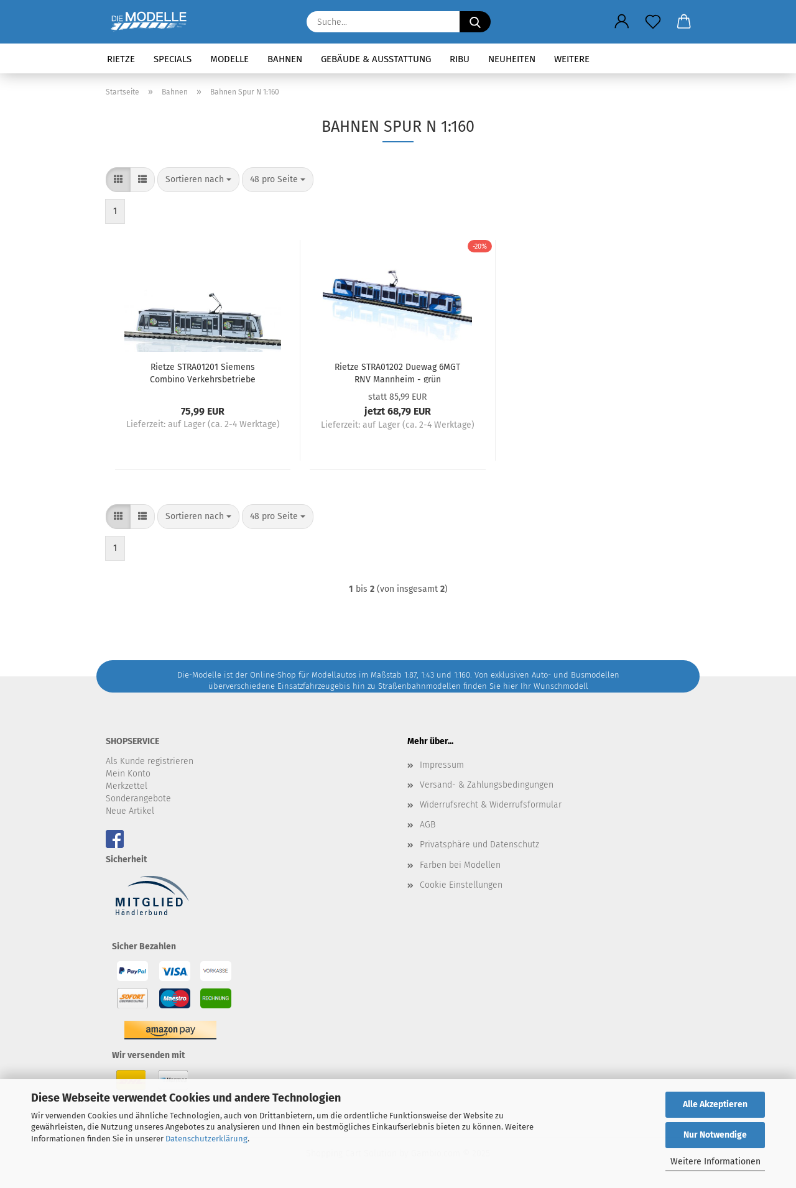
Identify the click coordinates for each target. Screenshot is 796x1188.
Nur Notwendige (715, 1135)
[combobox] (198, 179)
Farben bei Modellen (460, 865)
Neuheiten (511, 59)
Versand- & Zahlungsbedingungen (486, 785)
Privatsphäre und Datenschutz (479, 844)
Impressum (442, 765)
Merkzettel (126, 786)
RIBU (460, 59)
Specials (173, 59)
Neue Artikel (130, 811)
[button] (621, 22)
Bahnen (284, 59)
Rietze (121, 59)
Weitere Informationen (715, 1161)
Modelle (229, 59)
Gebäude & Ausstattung (376, 59)
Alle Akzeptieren (715, 1104)
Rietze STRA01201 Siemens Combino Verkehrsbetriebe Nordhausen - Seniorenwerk (203, 372)
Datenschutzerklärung (206, 1138)
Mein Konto (128, 773)
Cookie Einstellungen (461, 885)
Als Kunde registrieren (149, 761)
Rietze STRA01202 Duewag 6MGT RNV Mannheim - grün (397, 372)
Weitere (572, 59)
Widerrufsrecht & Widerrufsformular (491, 804)
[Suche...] (475, 21)
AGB (427, 824)
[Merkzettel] (653, 22)
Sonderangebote (138, 798)
